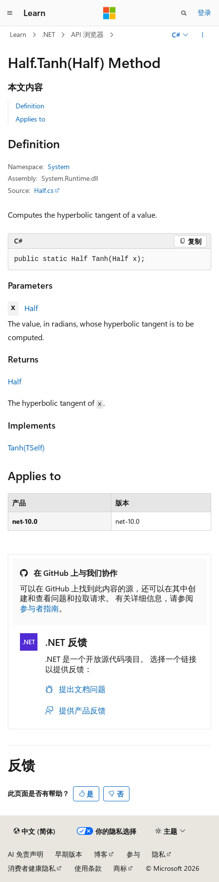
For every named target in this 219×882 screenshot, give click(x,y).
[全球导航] (9, 13)
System (59, 166)
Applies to (30, 118)
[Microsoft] (109, 13)
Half (31, 308)
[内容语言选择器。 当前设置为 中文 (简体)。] (34, 831)
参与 (133, 854)
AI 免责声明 (25, 854)
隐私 (158, 854)
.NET (48, 34)
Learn (18, 34)
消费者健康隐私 (31, 868)
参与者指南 (39, 608)
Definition (30, 105)
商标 (120, 868)
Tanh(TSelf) (26, 447)
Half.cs (44, 190)
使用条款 (88, 868)
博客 (101, 854)
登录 (204, 12)
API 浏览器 (87, 34)
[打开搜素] (184, 13)
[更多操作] (202, 35)
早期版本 (68, 854)
